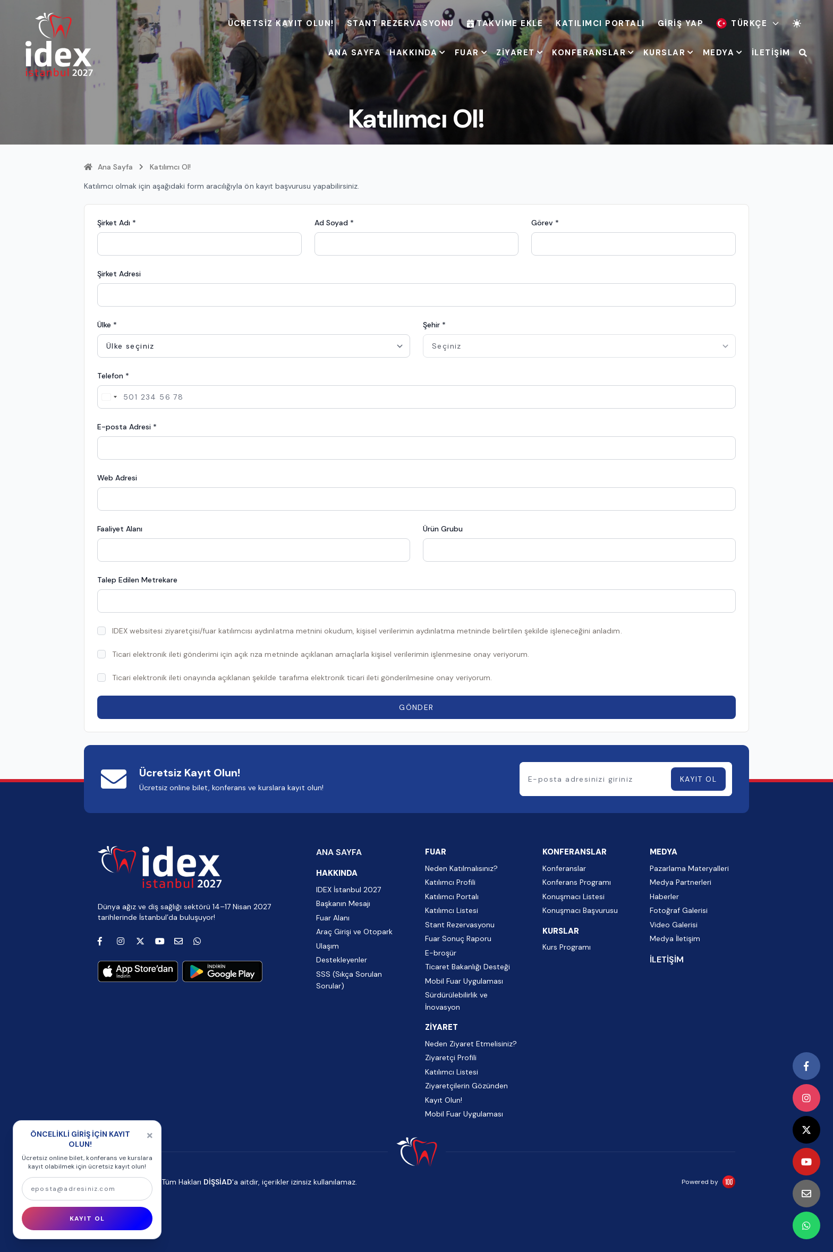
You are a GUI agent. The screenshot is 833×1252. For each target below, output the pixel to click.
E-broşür (440, 953)
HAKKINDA (417, 52)
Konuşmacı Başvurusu (580, 910)
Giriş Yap (681, 23)
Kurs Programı (566, 947)
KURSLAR (668, 52)
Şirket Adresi (119, 273)
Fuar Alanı (333, 918)
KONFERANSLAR (593, 52)
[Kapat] (149, 1135)
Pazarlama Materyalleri (689, 868)
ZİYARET (519, 52)
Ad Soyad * (334, 222)
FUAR (471, 52)
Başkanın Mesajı (343, 903)
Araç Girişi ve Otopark (354, 931)
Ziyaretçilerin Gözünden (466, 1085)
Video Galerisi (674, 924)
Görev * (545, 222)
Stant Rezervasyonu (400, 23)
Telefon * (113, 375)
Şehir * (434, 324)
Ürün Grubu (443, 529)
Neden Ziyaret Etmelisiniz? (471, 1043)
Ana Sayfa (108, 167)
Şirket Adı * (116, 222)
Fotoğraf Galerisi (679, 910)
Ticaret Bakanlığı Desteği (467, 966)
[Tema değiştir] (797, 23)
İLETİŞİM (771, 52)
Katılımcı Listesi (451, 910)
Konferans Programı (576, 882)
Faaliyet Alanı (119, 529)
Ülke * (107, 324)
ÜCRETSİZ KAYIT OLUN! (281, 23)
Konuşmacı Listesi (573, 896)
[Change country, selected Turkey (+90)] (109, 397)
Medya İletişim (675, 938)
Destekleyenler (341, 960)
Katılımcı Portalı (600, 23)
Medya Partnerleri (680, 882)
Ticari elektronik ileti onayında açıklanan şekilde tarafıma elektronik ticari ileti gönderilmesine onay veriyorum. (302, 677)
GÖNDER (416, 707)
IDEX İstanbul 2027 (348, 889)
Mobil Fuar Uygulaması (464, 981)
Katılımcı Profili (450, 882)
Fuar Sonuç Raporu (458, 938)
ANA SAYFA (354, 52)
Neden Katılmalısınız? (461, 868)
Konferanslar (564, 868)
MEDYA (723, 52)
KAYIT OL (698, 779)
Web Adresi (117, 478)
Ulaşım (327, 946)
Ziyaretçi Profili (451, 1057)
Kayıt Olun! (443, 1100)
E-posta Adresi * (127, 427)
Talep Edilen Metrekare (137, 580)
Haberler (664, 896)
